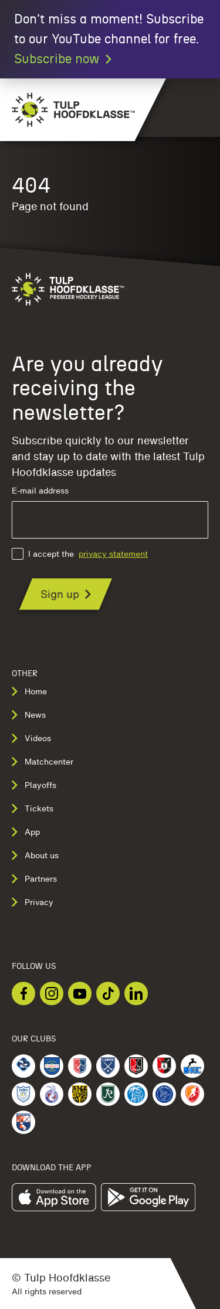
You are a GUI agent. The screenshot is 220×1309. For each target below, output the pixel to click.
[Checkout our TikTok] (108, 993)
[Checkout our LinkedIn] (136, 993)
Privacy (32, 902)
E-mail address (110, 512)
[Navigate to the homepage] (67, 109)
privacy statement (113, 554)
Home (29, 691)
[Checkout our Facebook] (23, 993)
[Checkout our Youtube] (80, 993)
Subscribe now (63, 59)
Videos (31, 738)
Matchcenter (42, 761)
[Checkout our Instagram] (51, 993)
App (26, 832)
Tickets (32, 808)
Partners (34, 878)
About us (35, 855)
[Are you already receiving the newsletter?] (65, 593)
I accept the (80, 554)
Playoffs (34, 785)
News (29, 714)
